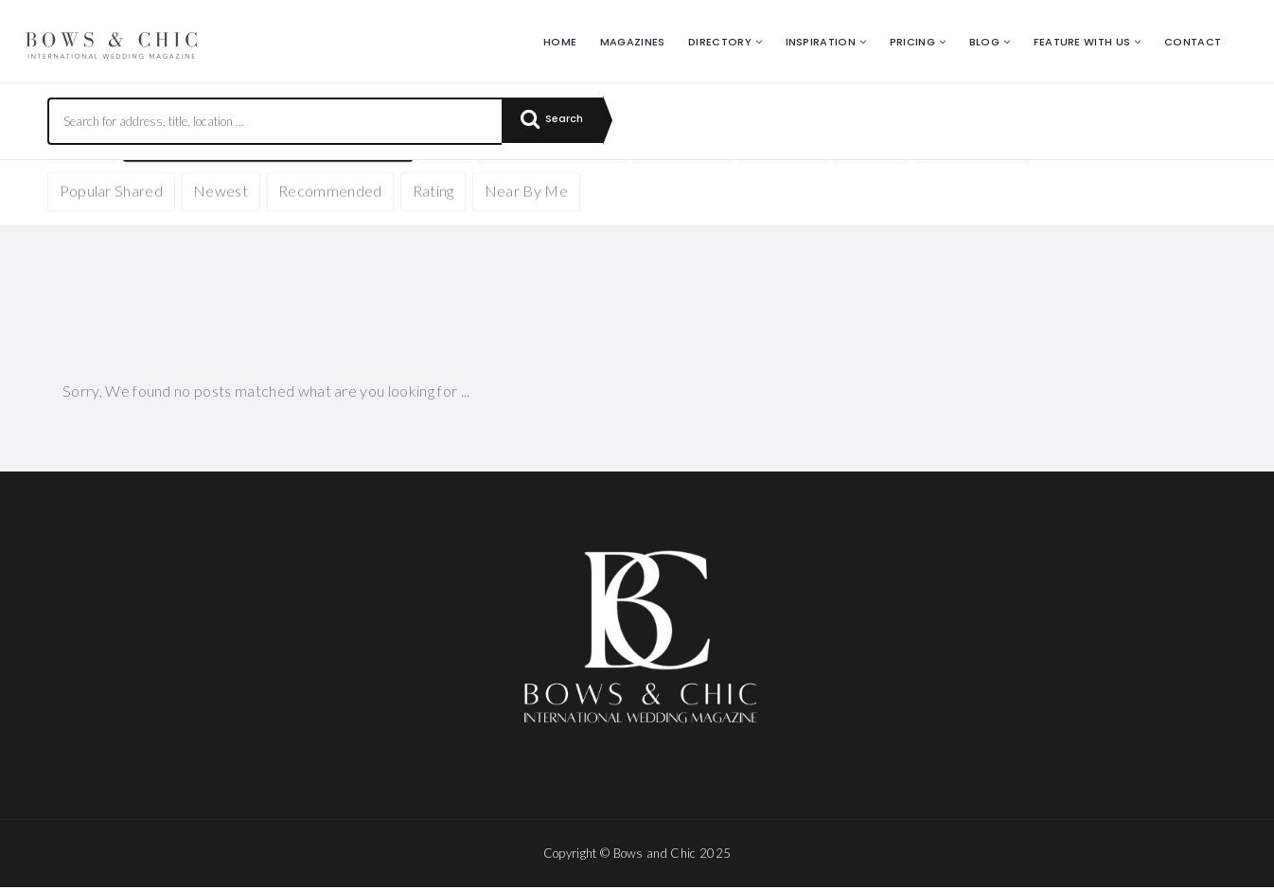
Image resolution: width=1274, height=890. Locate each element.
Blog (984, 41)
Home (559, 41)
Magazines (632, 41)
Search (558, 121)
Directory (720, 41)
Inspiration (821, 41)
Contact (1192, 41)
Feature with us (1082, 41)
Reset (224, 188)
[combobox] (275, 121)
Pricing (912, 41)
